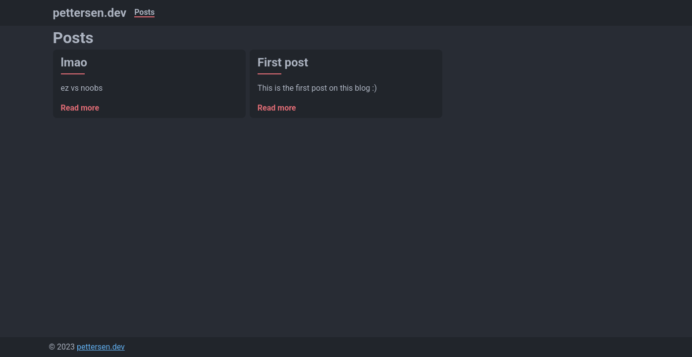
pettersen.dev (90, 13)
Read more (80, 108)
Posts (144, 12)
